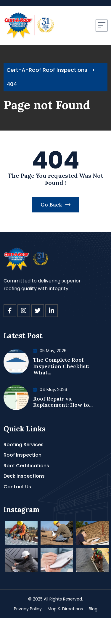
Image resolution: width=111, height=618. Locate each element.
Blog (93, 609)
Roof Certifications (26, 465)
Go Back (55, 204)
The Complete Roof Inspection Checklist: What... (61, 366)
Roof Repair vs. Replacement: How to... (63, 402)
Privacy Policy (28, 609)
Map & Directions (65, 609)
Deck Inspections (24, 476)
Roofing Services (24, 444)
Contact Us (17, 486)
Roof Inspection (22, 455)
